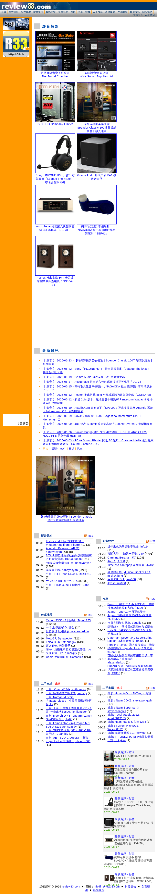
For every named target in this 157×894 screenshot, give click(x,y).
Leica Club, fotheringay (61, 642)
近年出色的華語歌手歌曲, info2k (128, 546)
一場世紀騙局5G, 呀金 (60, 627)
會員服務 (135, 11)
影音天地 (26, 11)
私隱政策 (98, 890)
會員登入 (138, 15)
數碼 (71, 448)
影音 (55, 448)
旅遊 (72, 11)
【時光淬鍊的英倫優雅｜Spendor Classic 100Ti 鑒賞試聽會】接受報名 (65, 517)
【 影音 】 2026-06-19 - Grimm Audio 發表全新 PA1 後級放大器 (84, 377)
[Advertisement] (95, 316)
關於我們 (147, 11)
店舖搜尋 (110, 11)
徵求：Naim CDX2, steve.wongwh (130, 700)
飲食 (87, 11)
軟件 (63, 448)
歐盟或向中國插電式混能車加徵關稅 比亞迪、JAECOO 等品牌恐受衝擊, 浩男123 (132, 630)
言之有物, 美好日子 (58, 645)
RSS (90, 535)
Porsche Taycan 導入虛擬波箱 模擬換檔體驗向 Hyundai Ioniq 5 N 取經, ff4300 (131, 648)
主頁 (3, 11)
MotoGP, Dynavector (59, 638)
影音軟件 (38, 11)
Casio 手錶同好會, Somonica (64, 657)
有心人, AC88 (116, 561)
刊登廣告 (130, 886)
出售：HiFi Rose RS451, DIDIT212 (68, 573)
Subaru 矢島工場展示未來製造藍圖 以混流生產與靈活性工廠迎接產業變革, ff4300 (131, 669)
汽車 (80, 11)
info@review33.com (107, 886)
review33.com (71, 886)
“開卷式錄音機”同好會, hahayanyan (68, 562)
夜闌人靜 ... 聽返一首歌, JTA (126, 553)
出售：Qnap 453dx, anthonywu (66, 689)
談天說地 (63, 11)
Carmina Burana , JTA (122, 557)
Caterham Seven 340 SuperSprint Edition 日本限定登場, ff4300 (130, 639)
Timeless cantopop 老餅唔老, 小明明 (131, 565)
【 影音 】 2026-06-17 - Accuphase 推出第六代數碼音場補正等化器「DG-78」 (93, 381)
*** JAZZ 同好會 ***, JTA (62, 581)
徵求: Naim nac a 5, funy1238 (127, 721)
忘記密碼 (150, 15)
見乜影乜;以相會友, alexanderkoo (67, 631)
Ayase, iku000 (117, 583)
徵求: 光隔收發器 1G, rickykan (127, 732)
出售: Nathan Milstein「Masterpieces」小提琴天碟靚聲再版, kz (69, 701)
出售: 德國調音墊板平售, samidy (66, 693)
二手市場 (98, 11)
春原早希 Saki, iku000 (122, 579)
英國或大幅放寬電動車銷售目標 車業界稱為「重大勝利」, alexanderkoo (130, 659)
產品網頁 (122, 11)
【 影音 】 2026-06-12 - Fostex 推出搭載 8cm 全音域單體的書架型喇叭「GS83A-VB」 (98, 394)
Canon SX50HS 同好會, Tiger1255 (68, 620)
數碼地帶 (51, 11)
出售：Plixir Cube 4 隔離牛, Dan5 (67, 584)
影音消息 (13, 11)
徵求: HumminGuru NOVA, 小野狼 (129, 693)
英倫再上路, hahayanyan (62, 570)
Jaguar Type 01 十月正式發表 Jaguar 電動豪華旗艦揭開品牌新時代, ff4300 (130, 615)
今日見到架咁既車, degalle (124, 622)
